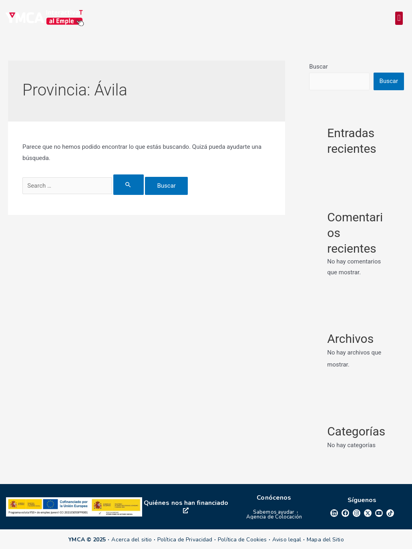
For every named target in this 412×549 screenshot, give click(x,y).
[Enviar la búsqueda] (128, 184)
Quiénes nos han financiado (186, 505)
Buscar (318, 66)
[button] (399, 18)
